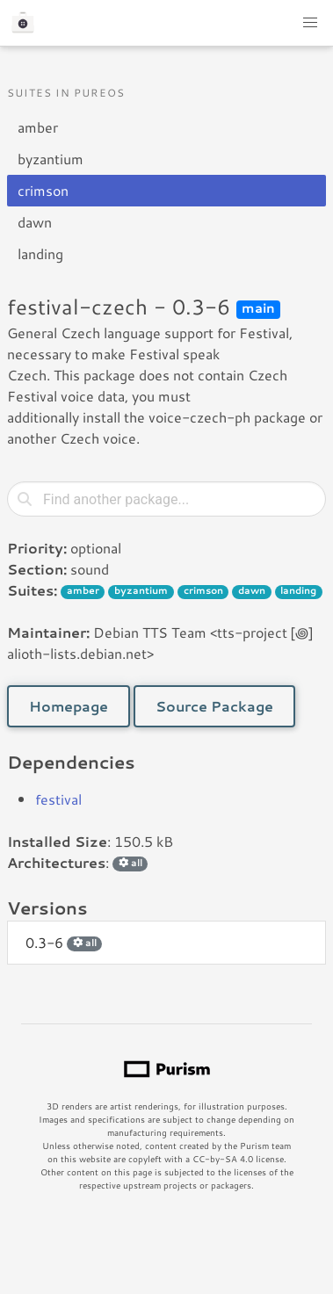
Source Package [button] (214, 706)
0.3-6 (63, 942)
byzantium (50, 158)
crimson (43, 190)
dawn (35, 222)
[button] (310, 23)
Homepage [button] (68, 706)
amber (38, 127)
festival (58, 799)
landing (40, 253)
